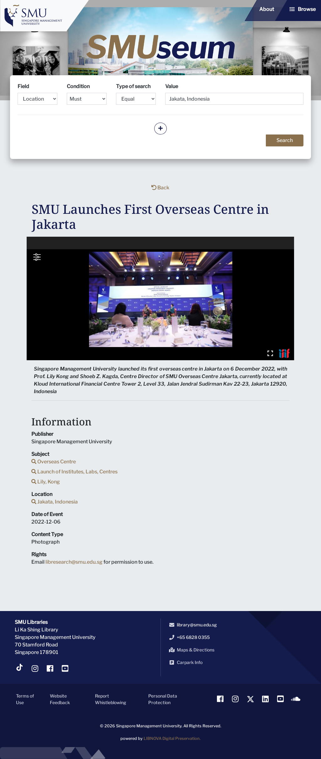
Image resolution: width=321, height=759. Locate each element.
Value (171, 86)
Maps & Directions (190, 650)
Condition (87, 94)
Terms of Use (25, 699)
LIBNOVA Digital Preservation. (172, 738)
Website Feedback (60, 699)
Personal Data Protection (162, 699)
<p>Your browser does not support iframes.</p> (160, 298)
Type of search (136, 94)
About (266, 9)
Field (37, 94)
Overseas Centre (53, 462)
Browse (307, 9)
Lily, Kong (45, 482)
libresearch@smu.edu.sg (74, 562)
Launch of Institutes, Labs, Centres (74, 472)
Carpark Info (185, 662)
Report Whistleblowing (110, 699)
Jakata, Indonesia (54, 502)
